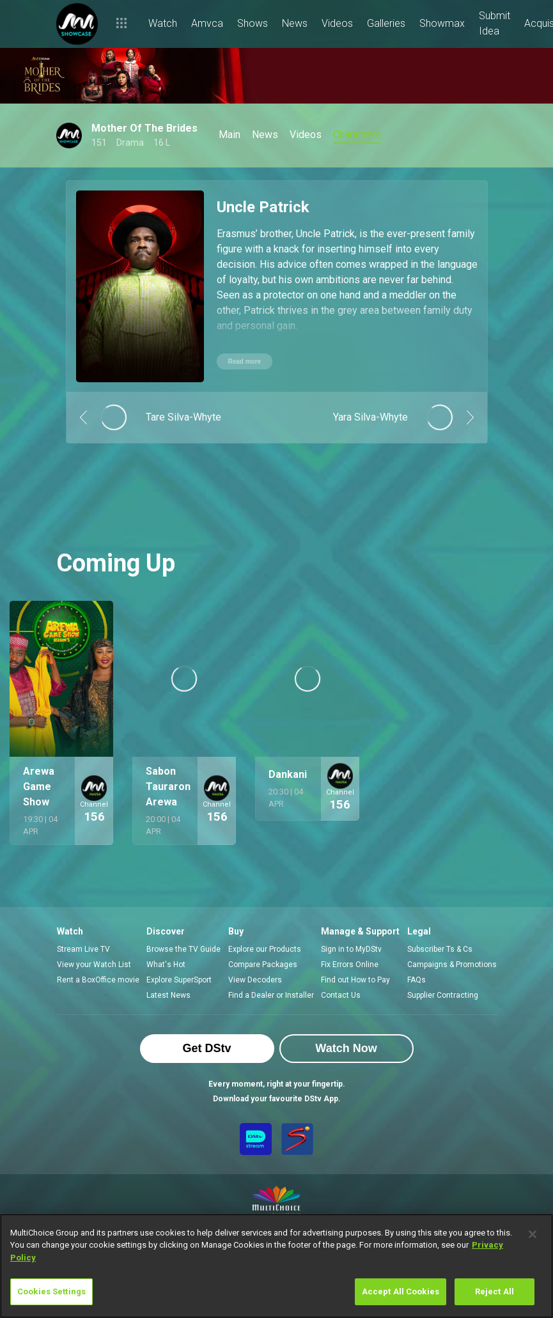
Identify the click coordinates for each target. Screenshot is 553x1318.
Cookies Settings (51, 1291)
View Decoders (255, 979)
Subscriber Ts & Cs (439, 949)
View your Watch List (94, 964)
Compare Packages (262, 964)
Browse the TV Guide (183, 949)
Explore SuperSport (179, 979)
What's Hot (165, 964)
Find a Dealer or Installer (271, 995)
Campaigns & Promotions (452, 964)
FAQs (416, 979)
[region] (276, 1266)
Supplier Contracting (442, 995)
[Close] (532, 1234)
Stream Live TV (83, 949)
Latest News (168, 995)
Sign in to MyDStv (351, 949)
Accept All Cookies (400, 1291)
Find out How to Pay (355, 979)
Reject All (494, 1291)
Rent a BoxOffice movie (98, 979)
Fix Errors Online (349, 964)
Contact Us (341, 995)
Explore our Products (264, 949)
